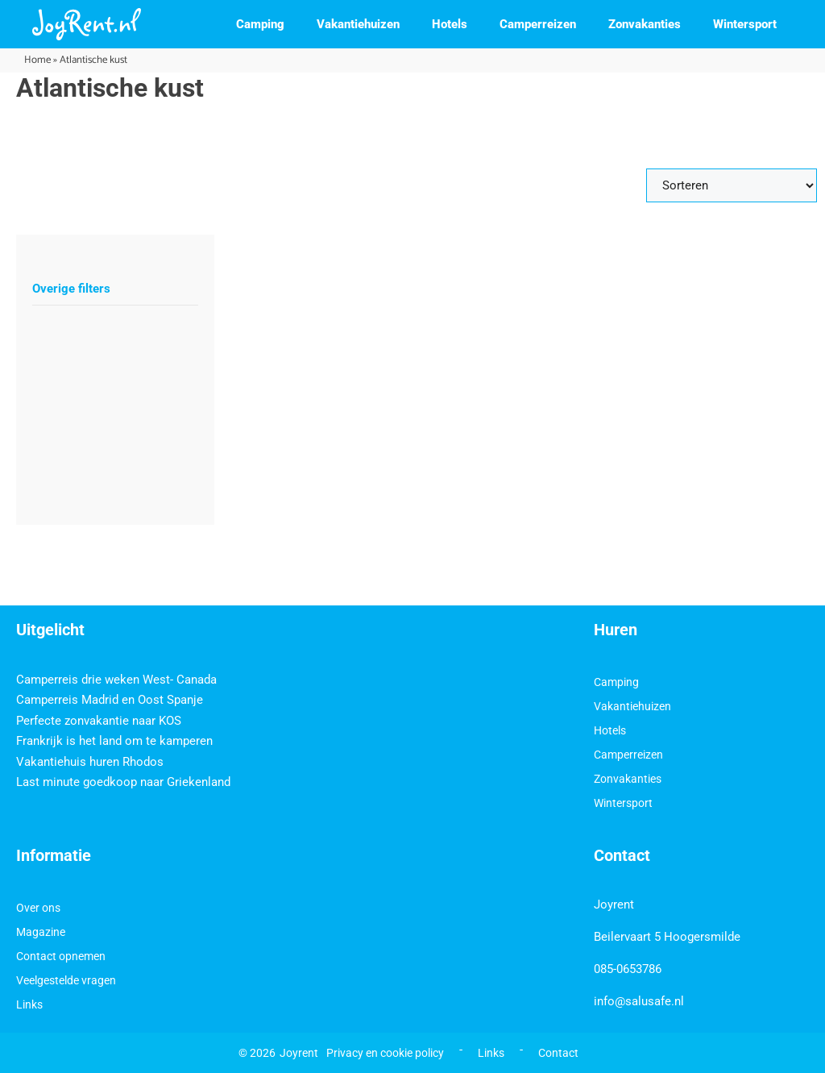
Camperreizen (538, 24)
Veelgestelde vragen (66, 980)
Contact (558, 1052)
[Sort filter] (731, 185)
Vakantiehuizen (358, 24)
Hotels (449, 24)
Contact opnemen (61, 956)
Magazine (40, 931)
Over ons (38, 907)
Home (37, 60)
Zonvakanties (644, 24)
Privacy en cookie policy (385, 1052)
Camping (260, 24)
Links (29, 1004)
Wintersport (745, 24)
